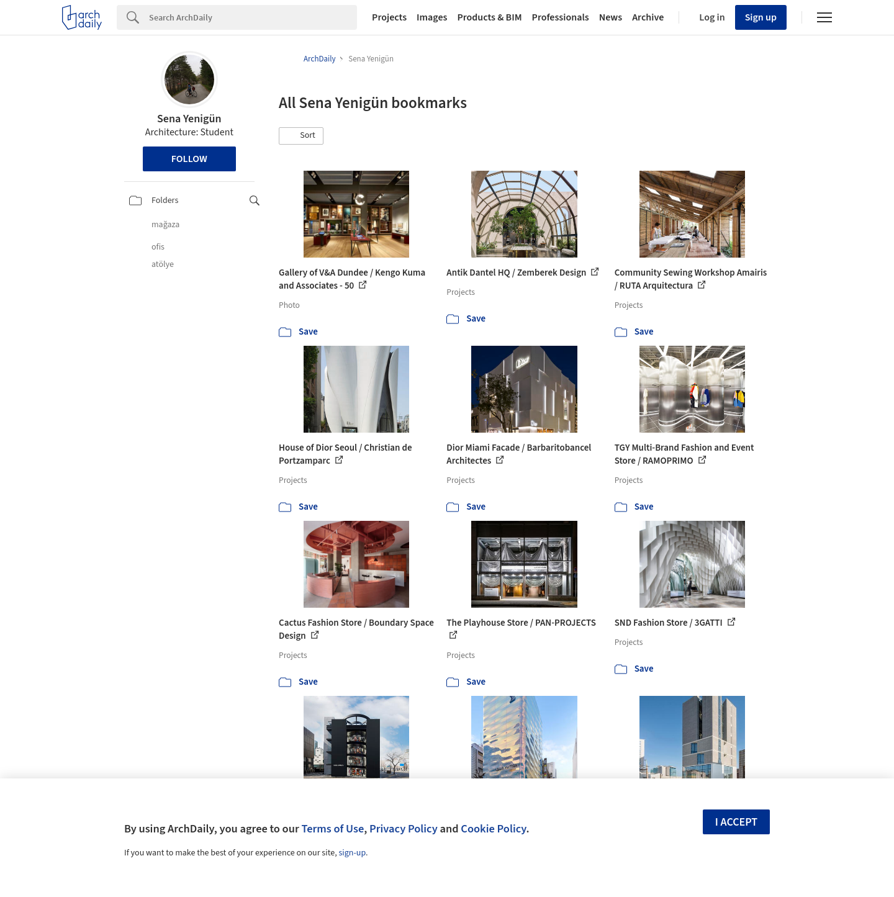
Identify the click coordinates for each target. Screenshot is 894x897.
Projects (389, 17)
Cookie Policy (493, 829)
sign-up (352, 853)
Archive (648, 17)
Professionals (560, 17)
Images (432, 17)
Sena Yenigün (189, 119)
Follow (189, 159)
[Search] (253, 17)
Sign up (761, 17)
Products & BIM (489, 17)
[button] (301, 136)
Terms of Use (332, 829)
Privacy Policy (403, 829)
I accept (736, 822)
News (610, 17)
